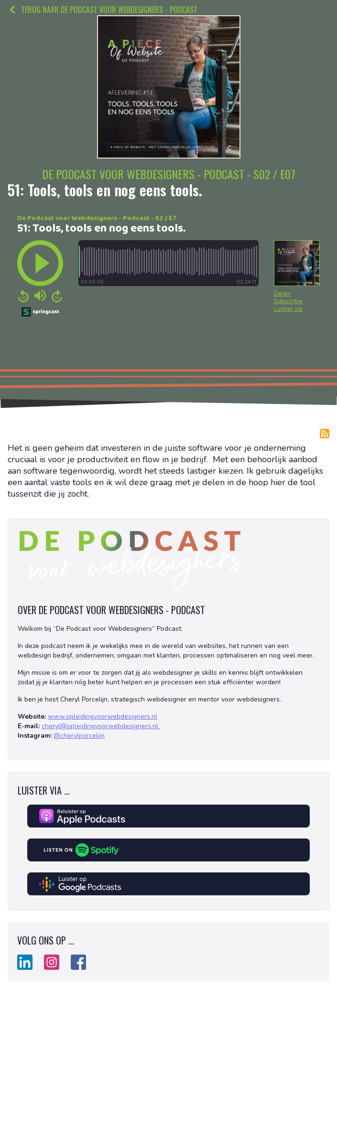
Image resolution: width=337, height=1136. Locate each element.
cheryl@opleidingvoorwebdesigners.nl (101, 726)
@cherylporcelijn (79, 735)
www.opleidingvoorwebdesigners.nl (102, 716)
